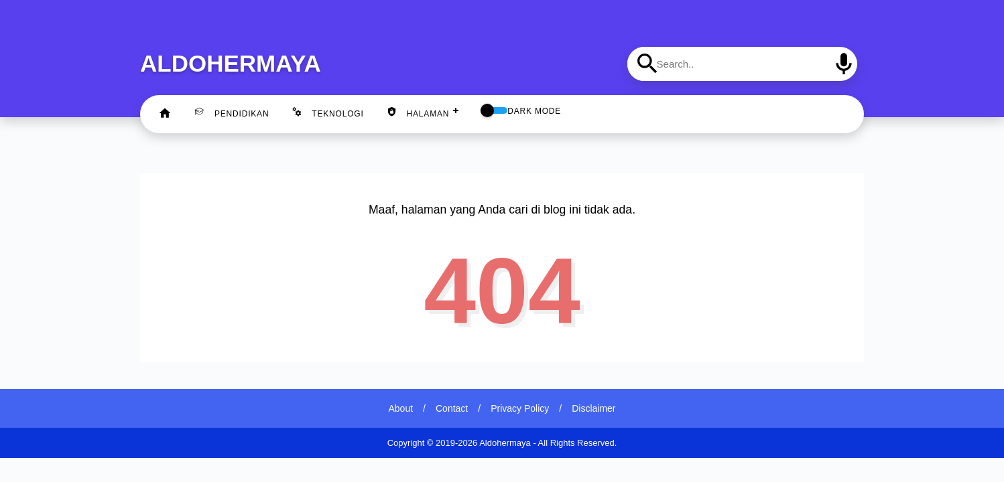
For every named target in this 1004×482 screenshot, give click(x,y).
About (401, 408)
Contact (452, 408)
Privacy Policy (520, 408)
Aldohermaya (230, 63)
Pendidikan (231, 112)
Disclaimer (593, 408)
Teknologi (327, 112)
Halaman (418, 112)
